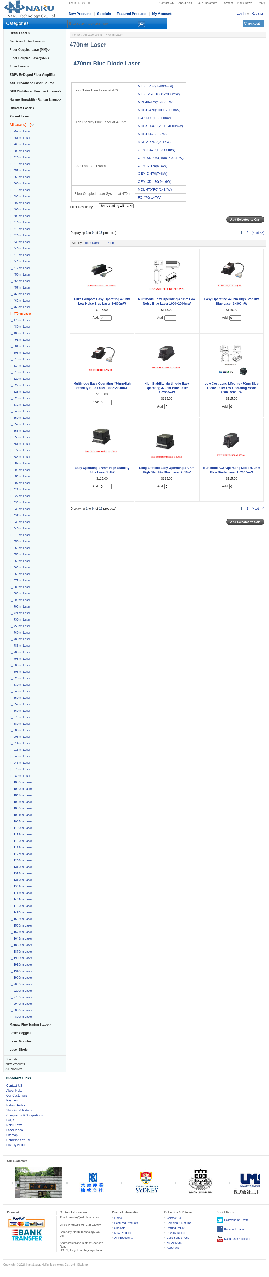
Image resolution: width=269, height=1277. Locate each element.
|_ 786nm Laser (19, 652)
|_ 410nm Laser (19, 222)
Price (110, 243)
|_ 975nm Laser (19, 769)
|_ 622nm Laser (19, 489)
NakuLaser (33, 1264)
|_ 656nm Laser (19, 554)
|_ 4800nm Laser (20, 1016)
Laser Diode (19, 1049)
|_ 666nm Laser (19, 573)
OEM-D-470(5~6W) (152, 166)
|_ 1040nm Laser (20, 788)
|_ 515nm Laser (19, 372)
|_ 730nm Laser (19, 619)
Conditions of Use (18, 1140)
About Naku (185, 2)
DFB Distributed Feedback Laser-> (35, 91)
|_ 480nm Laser (19, 326)
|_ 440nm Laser (19, 248)
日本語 (260, 3)
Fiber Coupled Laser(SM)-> (30, 58)
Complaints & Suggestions (24, 1115)
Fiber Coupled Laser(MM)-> (30, 50)
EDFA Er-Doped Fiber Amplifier (33, 75)
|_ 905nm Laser (19, 736)
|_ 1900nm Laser (20, 958)
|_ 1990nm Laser (20, 977)
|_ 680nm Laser (19, 587)
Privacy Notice (16, 1145)
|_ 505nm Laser (19, 352)
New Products (80, 14)
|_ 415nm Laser (19, 228)
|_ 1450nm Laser (20, 905)
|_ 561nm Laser (19, 443)
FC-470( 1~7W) (149, 197)
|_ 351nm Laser (19, 170)
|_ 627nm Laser (19, 495)
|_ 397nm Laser (19, 202)
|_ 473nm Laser (19, 320)
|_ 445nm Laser (19, 261)
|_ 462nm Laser (19, 300)
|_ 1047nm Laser (20, 795)
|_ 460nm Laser (19, 294)
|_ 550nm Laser (19, 417)
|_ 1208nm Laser (20, 860)
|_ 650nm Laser (19, 541)
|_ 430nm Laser (19, 241)
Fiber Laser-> (19, 66)
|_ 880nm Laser (19, 723)
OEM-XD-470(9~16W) (154, 182)
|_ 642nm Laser (19, 534)
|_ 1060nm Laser (20, 808)
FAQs (10, 1120)
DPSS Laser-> (20, 33)
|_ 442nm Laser (19, 254)
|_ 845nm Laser (19, 691)
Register (257, 13)
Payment (227, 2)
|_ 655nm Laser (19, 547)
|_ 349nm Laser (19, 163)
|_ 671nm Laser (19, 580)
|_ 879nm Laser (19, 717)
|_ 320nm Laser (19, 157)
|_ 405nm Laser (19, 215)
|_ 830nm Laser (19, 684)
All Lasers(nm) (92, 34)
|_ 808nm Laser (19, 671)
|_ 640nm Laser (19, 528)
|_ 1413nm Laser (20, 892)
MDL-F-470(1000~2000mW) (159, 110)
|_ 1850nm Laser (20, 945)
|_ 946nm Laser (19, 762)
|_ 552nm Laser (19, 424)
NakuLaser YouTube (233, 1239)
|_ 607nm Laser (19, 482)
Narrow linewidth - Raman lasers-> (35, 100)
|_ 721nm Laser (19, 613)
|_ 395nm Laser (19, 196)
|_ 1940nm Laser (20, 971)
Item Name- (93, 243)
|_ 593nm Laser (19, 469)
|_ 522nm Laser (19, 385)
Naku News (244, 2)
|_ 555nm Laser (19, 430)
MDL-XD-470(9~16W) (154, 142)
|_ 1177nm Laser (20, 853)
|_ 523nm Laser (19, 391)
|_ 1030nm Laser (20, 782)
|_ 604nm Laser (19, 476)
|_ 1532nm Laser (20, 919)
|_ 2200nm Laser (20, 990)
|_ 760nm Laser (19, 632)
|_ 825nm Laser (19, 678)
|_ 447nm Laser (19, 268)
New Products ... (16, 1064)
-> (22, 125)
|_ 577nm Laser (19, 450)
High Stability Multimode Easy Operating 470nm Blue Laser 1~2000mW (166, 388)
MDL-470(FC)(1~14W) (155, 189)
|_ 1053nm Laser (20, 801)
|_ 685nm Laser (19, 593)
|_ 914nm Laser (19, 743)
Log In (241, 13)
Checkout (252, 23)
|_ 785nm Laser (19, 645)
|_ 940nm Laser (19, 756)
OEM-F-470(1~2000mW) (156, 150)
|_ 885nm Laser (19, 730)
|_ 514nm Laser (19, 365)
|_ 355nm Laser (19, 176)
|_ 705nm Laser (19, 606)
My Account (161, 14)
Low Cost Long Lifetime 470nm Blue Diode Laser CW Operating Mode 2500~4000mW (232, 388)
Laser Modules (21, 1041)
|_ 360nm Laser (19, 183)
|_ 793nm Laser (19, 658)
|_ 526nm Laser (19, 398)
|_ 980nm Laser (19, 775)
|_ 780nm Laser (19, 639)
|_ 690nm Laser (19, 600)
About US (173, 1247)
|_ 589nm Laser (19, 463)
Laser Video (14, 1130)
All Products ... (15, 1069)
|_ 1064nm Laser (20, 814)
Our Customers (207, 2)
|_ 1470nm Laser (20, 912)
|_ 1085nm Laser (20, 821)
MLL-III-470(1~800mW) (155, 86)
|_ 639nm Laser (19, 521)
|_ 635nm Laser (19, 508)
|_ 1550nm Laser (20, 925)
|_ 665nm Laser (19, 567)
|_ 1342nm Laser (20, 886)
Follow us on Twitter (233, 1220)
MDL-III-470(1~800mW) (156, 102)
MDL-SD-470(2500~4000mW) (160, 126)
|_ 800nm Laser (19, 665)
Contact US (166, 2)
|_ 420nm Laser (19, 235)
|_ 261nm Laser (19, 137)
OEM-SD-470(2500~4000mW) (161, 158)
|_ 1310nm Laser (20, 866)
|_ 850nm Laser (19, 697)
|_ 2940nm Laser (20, 1003)
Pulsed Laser (19, 116)
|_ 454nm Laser (19, 281)
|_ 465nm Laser (19, 307)
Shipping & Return (19, 1110)
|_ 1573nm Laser (20, 932)
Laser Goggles (20, 1033)
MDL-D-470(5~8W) (152, 134)
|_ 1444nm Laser (20, 899)
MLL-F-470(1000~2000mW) (159, 94)
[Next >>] (258, 233)
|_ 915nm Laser (19, 749)
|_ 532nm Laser (19, 404)
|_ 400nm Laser (19, 209)
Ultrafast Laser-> (22, 108)
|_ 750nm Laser (19, 626)
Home (76, 34)
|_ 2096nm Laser (20, 984)
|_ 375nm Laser (19, 189)
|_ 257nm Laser (19, 131)
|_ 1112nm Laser (20, 834)
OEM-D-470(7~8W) (152, 174)
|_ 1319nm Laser (20, 879)
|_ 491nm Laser (19, 339)
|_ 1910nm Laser (20, 964)
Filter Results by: (82, 207)
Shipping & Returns (179, 1222)
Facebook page (230, 1229)
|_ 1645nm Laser (20, 938)
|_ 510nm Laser (19, 359)
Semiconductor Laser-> (27, 41)
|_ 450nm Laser (19, 274)
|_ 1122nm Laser (20, 847)
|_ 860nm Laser (19, 710)
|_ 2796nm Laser (20, 997)
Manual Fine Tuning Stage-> (30, 1024)
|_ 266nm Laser (19, 144)
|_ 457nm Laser (19, 287)
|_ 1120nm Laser (20, 840)
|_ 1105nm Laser (20, 827)
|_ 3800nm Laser (20, 1010)
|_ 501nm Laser (19, 346)
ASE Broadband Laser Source (32, 83)
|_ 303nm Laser (19, 150)
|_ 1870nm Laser (20, 951)
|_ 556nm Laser (19, 437)
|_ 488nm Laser (19, 333)
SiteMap (12, 1135)
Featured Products (131, 14)
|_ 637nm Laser (19, 515)
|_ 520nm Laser (19, 378)
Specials (104, 14)
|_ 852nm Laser (19, 704)
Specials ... (13, 1059)
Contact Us (174, 1217)
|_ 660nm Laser (19, 560)
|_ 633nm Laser (19, 502)
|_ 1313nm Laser (20, 873)
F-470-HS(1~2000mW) (155, 118)
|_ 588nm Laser (19, 456)
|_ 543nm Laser (19, 411)
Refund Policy (16, 1105)
